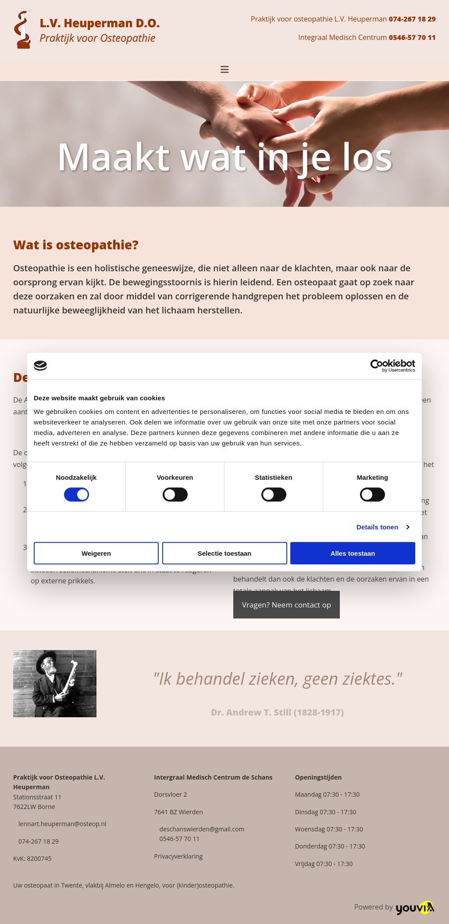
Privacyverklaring (178, 856)
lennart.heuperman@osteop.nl (62, 824)
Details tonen (377, 526)
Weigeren (96, 553)
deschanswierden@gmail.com (201, 829)
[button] (286, 604)
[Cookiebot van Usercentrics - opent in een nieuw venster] (377, 365)
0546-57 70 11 (412, 37)
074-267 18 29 (412, 19)
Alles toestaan (353, 553)
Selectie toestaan (225, 553)
